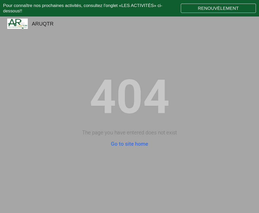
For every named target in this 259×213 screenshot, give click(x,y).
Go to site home (129, 144)
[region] (129, 8)
